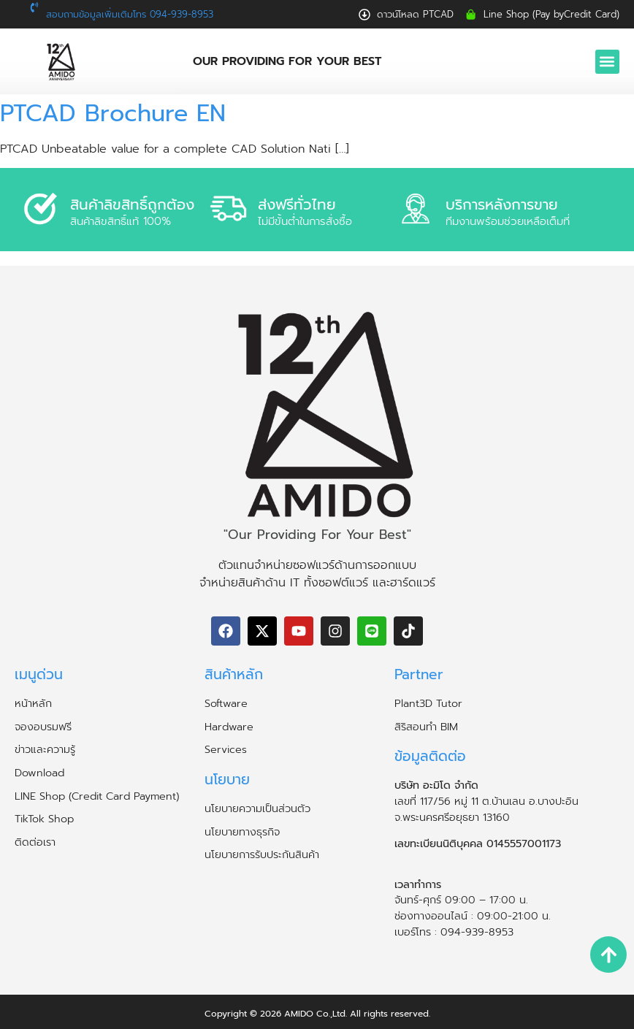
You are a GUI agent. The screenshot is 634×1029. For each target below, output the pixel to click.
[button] (607, 62)
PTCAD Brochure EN (113, 113)
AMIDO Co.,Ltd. (315, 1013)
